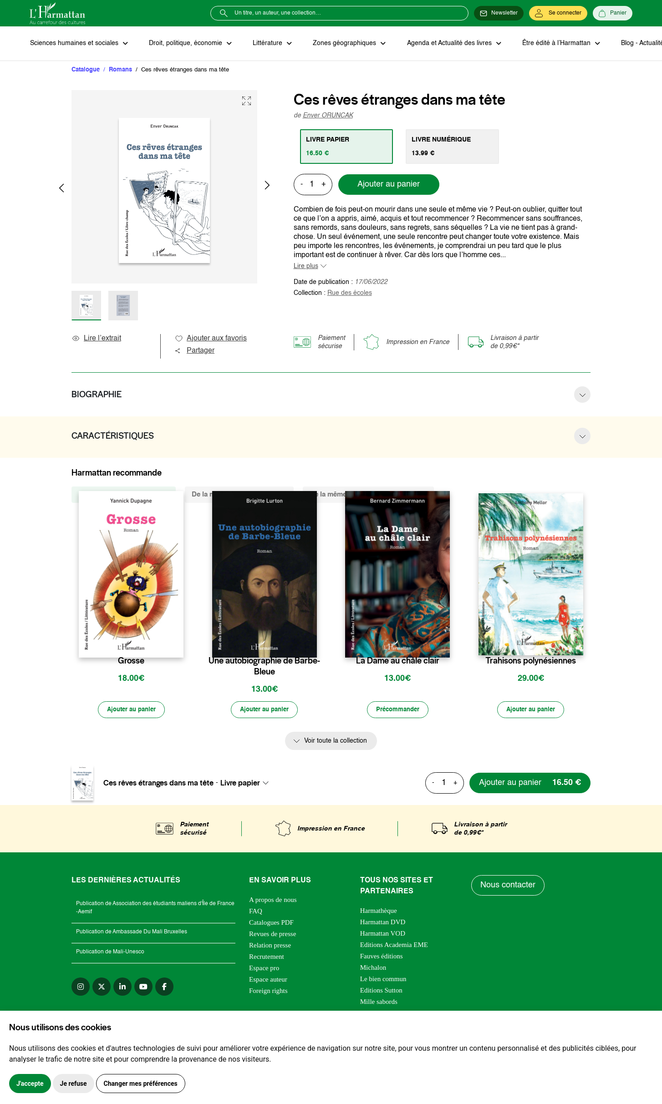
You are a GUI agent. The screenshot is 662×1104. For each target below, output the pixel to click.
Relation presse (270, 946)
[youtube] (143, 987)
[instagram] (80, 987)
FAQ (255, 912)
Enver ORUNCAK (328, 116)
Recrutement (266, 957)
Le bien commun (383, 979)
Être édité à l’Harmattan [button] (552, 44)
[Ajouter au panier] (131, 710)
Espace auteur (268, 980)
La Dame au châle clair (397, 661)
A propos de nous (273, 900)
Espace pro (264, 968)
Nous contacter (508, 886)
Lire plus (306, 266)
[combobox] (247, 784)
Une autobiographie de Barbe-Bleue (264, 667)
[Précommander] (397, 710)
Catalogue (85, 70)
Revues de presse (272, 934)
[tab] (347, 147)
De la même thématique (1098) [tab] (239, 494)
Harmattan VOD (382, 934)
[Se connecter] (558, 13)
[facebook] (164, 987)
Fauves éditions (381, 957)
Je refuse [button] (73, 1083)
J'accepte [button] (30, 1083)
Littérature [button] (266, 44)
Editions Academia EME (394, 945)
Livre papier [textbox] (240, 784)
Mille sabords (378, 1002)
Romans (120, 70)
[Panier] (612, 13)
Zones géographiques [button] (342, 44)
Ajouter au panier (388, 185)
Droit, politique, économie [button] (185, 44)
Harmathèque (378, 911)
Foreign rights (268, 991)
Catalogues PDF (271, 923)
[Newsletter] (499, 13)
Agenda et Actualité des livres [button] (445, 44)
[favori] (177, 643)
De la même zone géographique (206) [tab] (368, 494)
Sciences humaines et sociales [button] (75, 44)
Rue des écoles (349, 293)
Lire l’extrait (96, 339)
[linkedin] (122, 987)
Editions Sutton (381, 991)
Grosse (131, 661)
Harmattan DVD (383, 923)
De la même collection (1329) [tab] (123, 494)
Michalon (373, 968)
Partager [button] (194, 351)
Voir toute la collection (335, 742)
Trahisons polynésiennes (530, 661)
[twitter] (101, 987)
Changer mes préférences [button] (141, 1083)
